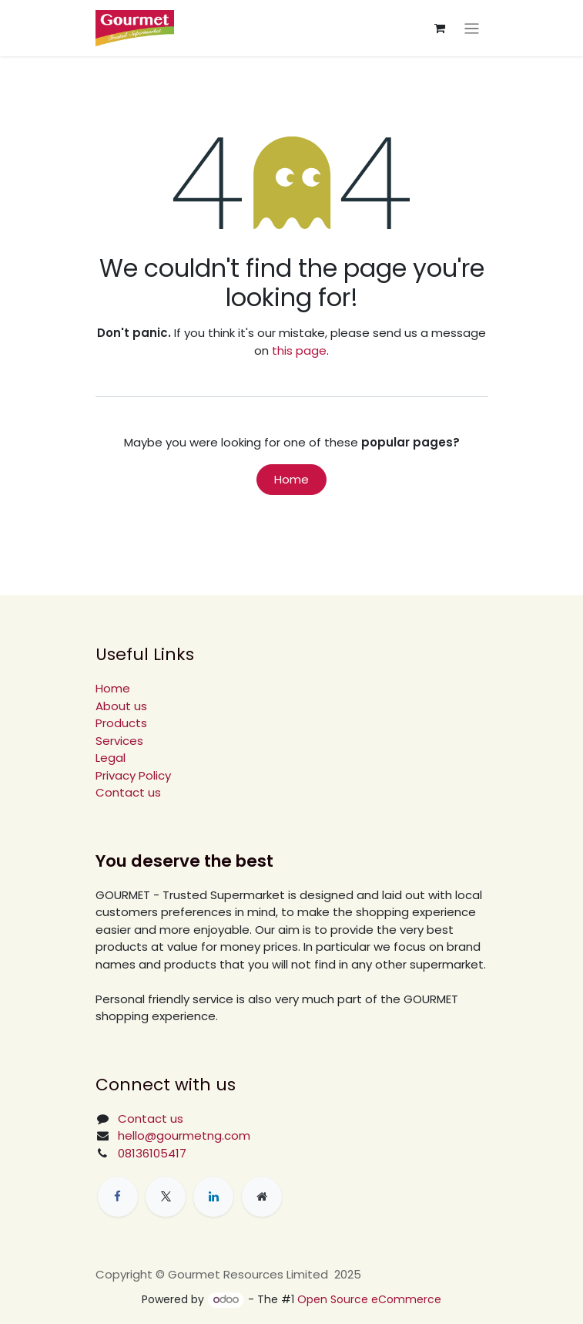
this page (299, 350)
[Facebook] (118, 1197)
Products (121, 723)
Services (119, 741)
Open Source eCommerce (369, 1299)
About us (121, 706)
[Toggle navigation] (471, 28)
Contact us (128, 792)
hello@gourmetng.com (184, 1135)
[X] (166, 1197)
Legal (110, 758)
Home (291, 479)
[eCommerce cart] (439, 28)
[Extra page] (262, 1197)
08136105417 (152, 1153)
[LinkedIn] (213, 1197)
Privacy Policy (133, 775)
